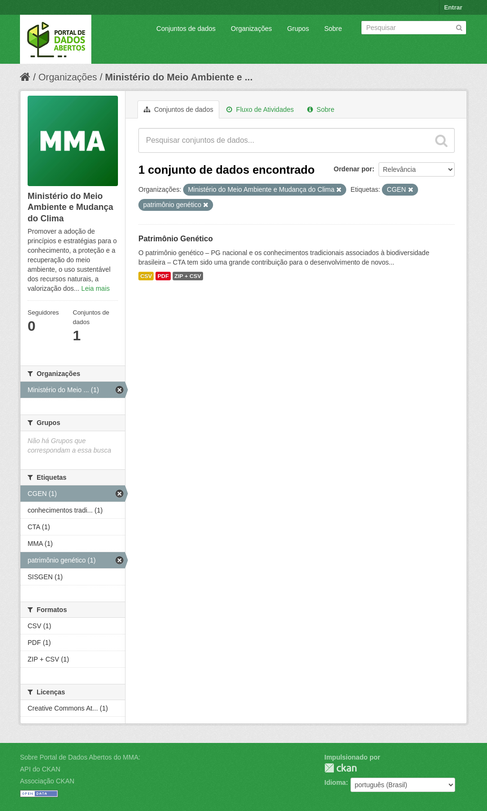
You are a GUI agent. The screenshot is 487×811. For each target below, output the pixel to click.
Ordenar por (353, 169)
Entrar (453, 7)
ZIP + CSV (188, 276)
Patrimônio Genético (175, 239)
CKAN (340, 768)
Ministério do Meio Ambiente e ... (179, 77)
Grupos (298, 28)
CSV (146, 276)
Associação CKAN (47, 781)
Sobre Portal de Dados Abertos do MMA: (80, 757)
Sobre (333, 28)
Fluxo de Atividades (259, 109)
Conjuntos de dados (186, 28)
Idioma (335, 782)
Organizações (251, 28)
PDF (163, 276)
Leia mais (95, 288)
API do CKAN (40, 769)
